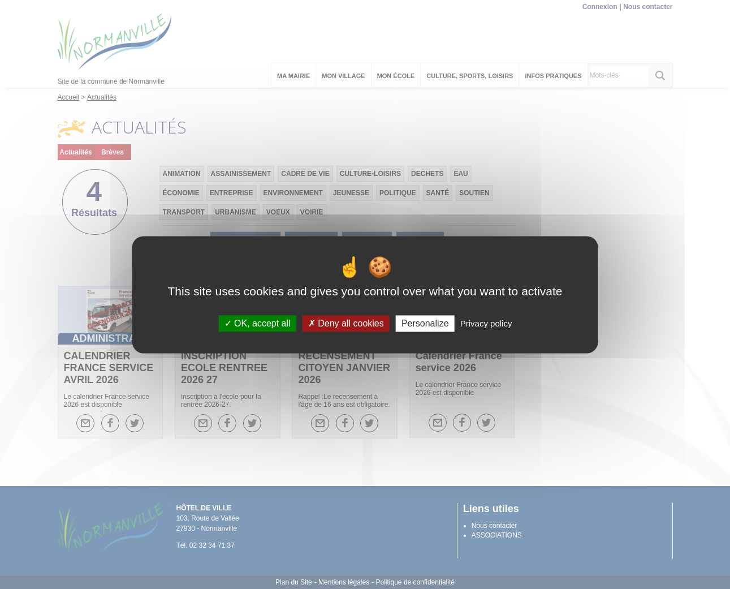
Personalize (425, 323)
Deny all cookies (346, 323)
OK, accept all (257, 323)
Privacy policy (486, 323)
